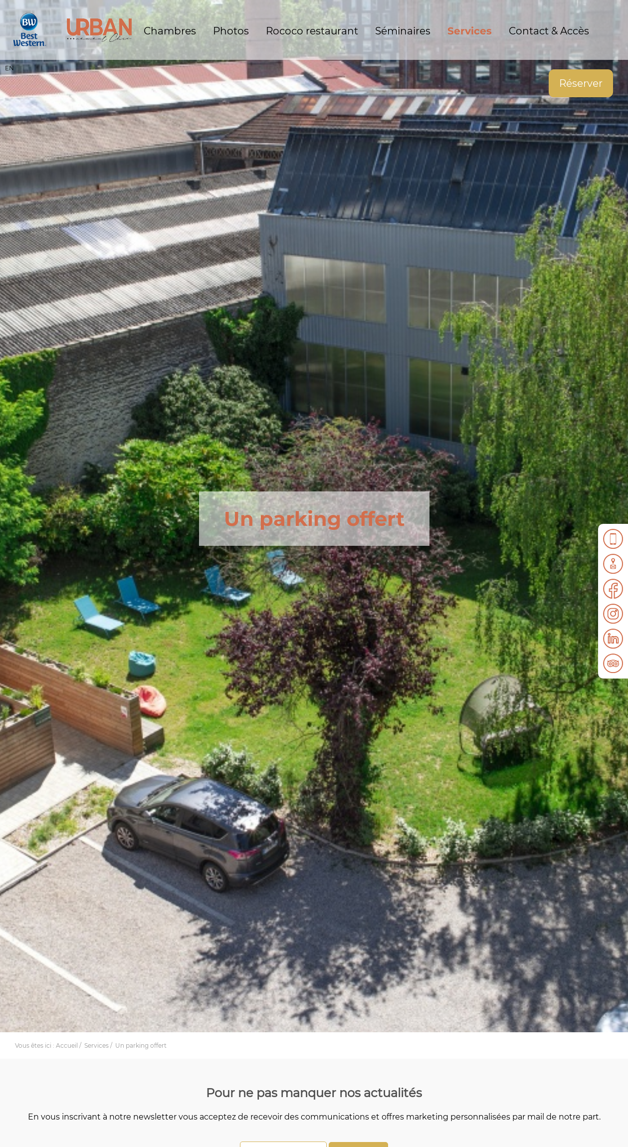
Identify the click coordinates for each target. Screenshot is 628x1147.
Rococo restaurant (312, 31)
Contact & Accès (549, 31)
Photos (231, 31)
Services (469, 31)
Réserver (581, 83)
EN (9, 68)
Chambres (170, 31)
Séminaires (402, 31)
